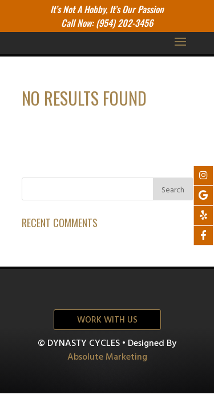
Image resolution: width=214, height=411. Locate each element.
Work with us (107, 320)
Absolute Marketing (107, 357)
